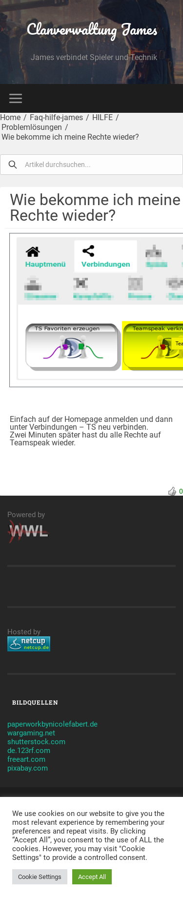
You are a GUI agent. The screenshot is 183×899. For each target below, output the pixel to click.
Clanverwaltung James (91, 29)
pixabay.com (27, 768)
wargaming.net (31, 733)
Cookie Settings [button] (39, 876)
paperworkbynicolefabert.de (52, 724)
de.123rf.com (28, 750)
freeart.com (26, 759)
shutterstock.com (36, 741)
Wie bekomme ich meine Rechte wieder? (70, 137)
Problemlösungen (31, 127)
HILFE (102, 117)
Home (10, 117)
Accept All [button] (92, 876)
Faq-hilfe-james (56, 117)
